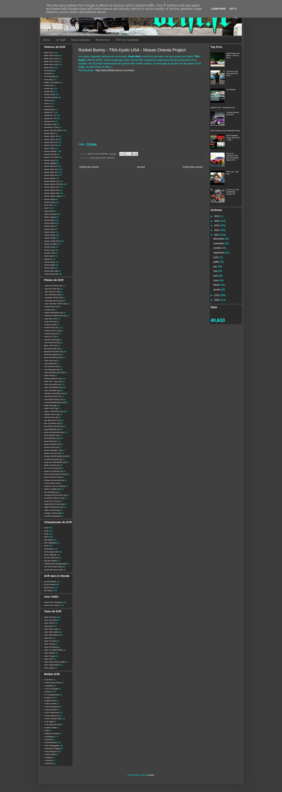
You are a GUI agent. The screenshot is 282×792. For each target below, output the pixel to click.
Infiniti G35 (48, 100)
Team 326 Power (50, 620)
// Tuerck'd (48, 760)
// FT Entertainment (51, 695)
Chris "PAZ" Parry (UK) (53, 382)
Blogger (151, 775)
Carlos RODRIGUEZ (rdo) (54, 373)
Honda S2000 (49, 94)
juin (215, 266)
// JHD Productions (51, 707)
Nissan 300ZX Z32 (51, 139)
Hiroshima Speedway (52, 516)
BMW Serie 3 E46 (51, 62)
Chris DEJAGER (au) (52, 384)
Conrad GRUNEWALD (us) (54, 402)
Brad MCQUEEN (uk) (52, 355)
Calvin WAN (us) (50, 361)
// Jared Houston (50, 710)
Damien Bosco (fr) (51, 417)
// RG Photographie (51, 746)
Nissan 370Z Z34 (51, 145)
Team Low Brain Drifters (53, 650)
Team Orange (49, 656)
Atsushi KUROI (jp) (51, 340)
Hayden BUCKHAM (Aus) (54, 504)
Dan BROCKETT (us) (52, 420)
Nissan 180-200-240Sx (98, 158)
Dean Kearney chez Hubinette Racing (225, 131)
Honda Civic (49, 89)
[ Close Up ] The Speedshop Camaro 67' (232, 192)
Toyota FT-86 (49, 253)
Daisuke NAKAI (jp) (51, 414)
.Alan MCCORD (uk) (52, 289)
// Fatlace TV (49, 698)
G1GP (46, 546)
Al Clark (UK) (49, 310)
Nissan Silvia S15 (51, 175)
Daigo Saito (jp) (50, 405)
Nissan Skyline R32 (51, 187)
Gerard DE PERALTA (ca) (54, 498)
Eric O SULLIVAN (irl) (52, 468)
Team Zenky (49, 668)
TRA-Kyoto (111, 158)
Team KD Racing (50, 647)
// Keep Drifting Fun (51, 716)
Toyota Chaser (49, 235)
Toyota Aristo (49, 226)
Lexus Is (47, 103)
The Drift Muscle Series (53, 567)
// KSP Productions (51, 713)
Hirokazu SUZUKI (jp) (52, 513)
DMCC (46, 537)
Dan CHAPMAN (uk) (52, 423)
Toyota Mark (49, 256)
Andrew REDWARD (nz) (53, 313)
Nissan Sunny (49, 202)
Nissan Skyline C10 (51, 181)
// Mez (46, 731)
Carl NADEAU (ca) (51, 366)
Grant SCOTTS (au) (52, 501)
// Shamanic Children (52, 749)
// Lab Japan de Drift (52, 725)
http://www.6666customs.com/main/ (115, 70)
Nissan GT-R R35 (51, 157)
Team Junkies (49, 644)
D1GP (46, 528)
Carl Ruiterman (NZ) (52, 370)
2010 (217, 295)
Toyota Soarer (49, 262)
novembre (219, 243)
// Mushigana (49, 737)
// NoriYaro (48, 740)
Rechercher (103, 39)
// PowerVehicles (50, 743)
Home (46, 39)
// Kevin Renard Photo (52, 719)
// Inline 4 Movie (50, 704)
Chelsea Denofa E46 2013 (232, 113)
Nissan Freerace (50, 154)
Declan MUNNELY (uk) (53, 450)
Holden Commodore (52, 83)
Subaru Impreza (50, 214)
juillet (216, 261)
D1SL (46, 534)
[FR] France (48, 588)
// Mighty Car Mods (51, 734)
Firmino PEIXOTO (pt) (52, 477)
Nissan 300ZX (49, 133)
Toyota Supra (49, 268)
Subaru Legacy (50, 217)
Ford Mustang (49, 76)
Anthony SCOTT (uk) (52, 331)
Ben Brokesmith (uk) (52, 349)
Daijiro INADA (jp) (51, 408)
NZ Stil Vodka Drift (51, 558)
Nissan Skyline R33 (51, 190)
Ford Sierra (48, 80)
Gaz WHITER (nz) (51, 492)
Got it (233, 8)
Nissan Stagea (50, 199)
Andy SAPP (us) (50, 322)
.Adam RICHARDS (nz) (53, 286)
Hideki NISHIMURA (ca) (53, 507)
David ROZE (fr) (50, 441)
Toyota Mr (48, 259)
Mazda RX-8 (49, 121)
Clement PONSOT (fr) (52, 396)
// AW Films (48, 680)
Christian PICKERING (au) (54, 393)
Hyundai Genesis (51, 97)
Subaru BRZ (49, 211)
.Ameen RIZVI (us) (51, 307)
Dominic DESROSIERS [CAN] (56, 456)
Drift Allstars (48, 540)
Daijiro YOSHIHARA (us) (53, 411)
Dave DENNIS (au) (51, 435)
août (216, 257)
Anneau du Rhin (50, 325)
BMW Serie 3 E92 (51, 65)
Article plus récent (89, 167)
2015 (217, 216)
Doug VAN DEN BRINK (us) (55, 462)
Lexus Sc (47, 106)
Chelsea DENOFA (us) (53, 379)
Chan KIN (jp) (49, 375)
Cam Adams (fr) (50, 364)
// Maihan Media (50, 728)
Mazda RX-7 (49, 112)
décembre (219, 238)
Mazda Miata (49, 109)
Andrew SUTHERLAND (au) (55, 316)
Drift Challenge (50, 543)
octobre (217, 248)
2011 (217, 234)
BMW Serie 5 (49, 68)
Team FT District (50, 641)
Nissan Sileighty (50, 163)
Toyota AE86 (49, 220)
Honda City (48, 85)
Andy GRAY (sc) (50, 319)
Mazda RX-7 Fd (50, 118)
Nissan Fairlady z (51, 151)
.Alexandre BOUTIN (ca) (53, 301)
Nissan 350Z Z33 (51, 142)
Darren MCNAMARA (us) (54, 432)
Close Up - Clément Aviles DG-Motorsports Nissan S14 (232, 157)
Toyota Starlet (49, 265)
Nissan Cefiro (49, 148)
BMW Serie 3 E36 (51, 59)
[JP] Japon (48, 591)
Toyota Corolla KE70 (52, 241)
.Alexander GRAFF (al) (53, 298)
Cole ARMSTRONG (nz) (53, 399)
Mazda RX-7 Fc (50, 115)
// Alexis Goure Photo (52, 683)
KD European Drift (51, 552)
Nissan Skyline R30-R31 (53, 184)
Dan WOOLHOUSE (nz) (53, 426)
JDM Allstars (49, 549)
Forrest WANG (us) (51, 483)
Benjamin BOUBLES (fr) (53, 352)
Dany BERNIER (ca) (52, 429)
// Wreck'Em (48, 763)
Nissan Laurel (49, 160)
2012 (217, 230)
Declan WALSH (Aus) (52, 453)
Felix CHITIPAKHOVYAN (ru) (55, 474)
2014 (217, 221)
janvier (217, 289)
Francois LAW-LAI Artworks (55, 486)
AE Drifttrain (231, 90)
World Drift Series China (53, 570)
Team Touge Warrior (52, 665)
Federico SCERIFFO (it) (53, 471)
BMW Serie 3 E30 (51, 56)
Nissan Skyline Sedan (52, 196)
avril (216, 275)
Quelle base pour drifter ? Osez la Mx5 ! (233, 55)
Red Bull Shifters (50, 561)
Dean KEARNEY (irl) (52, 444)
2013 (217, 225)
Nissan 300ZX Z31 (51, 136)
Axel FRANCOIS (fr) (52, 343)
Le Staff (60, 39)
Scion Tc (47, 208)
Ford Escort (48, 71)
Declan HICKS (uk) (51, 447)
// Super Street (49, 754)
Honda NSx (48, 91)
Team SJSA (48, 659)
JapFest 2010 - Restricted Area (223, 108)
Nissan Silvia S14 (51, 172)
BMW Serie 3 (49, 53)
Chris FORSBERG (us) (53, 387)
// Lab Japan (49, 722)
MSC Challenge (50, 555)
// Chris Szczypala (51, 689)
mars (216, 280)
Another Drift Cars (51, 328)
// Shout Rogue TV (51, 751)
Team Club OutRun (51, 632)
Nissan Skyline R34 (51, 193)
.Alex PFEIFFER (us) (52, 295)
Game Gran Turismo (52, 605)
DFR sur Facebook (127, 39)
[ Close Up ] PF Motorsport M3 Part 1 (232, 73)
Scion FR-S (48, 205)
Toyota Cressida (50, 244)
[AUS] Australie (50, 582)
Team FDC (48, 638)
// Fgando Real (50, 701)
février (217, 285)
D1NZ (46, 531)
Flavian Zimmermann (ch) (54, 480)
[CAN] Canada (49, 584)
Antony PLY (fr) (50, 337)
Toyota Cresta (49, 247)
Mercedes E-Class (51, 127)
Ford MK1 (48, 74)
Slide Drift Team (50, 617)
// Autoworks (49, 686)
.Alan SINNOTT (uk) (52, 292)
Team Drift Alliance (51, 635)
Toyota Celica (49, 232)
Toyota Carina (49, 229)
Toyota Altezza (49, 223)
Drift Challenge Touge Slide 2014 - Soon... (233, 138)
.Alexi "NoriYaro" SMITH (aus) (55, 304)
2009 (217, 300)
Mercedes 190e (50, 124)
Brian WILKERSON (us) (53, 357)
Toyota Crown (49, 250)
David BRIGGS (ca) (52, 438)
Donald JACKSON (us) (53, 459)
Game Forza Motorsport (53, 602)
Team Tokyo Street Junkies (54, 662)
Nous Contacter (80, 39)
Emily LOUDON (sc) (52, 465)
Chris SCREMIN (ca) (52, 391)
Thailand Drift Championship (55, 564)
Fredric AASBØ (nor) (52, 489)
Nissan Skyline (50, 178)
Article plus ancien (193, 167)
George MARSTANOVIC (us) (55, 495)
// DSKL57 (48, 692)
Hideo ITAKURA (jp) (52, 510)
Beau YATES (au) (51, 346)
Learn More (218, 8)
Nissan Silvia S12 (51, 166)
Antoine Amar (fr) (50, 334)
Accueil (141, 167)
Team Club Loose (51, 629)
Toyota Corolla (49, 238)
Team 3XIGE (49, 623)
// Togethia (48, 758)
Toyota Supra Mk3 (51, 271)
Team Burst (48, 626)
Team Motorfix (49, 653)
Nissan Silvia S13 (51, 169)
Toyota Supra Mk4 (51, 274)
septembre (219, 252)
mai (215, 271)
